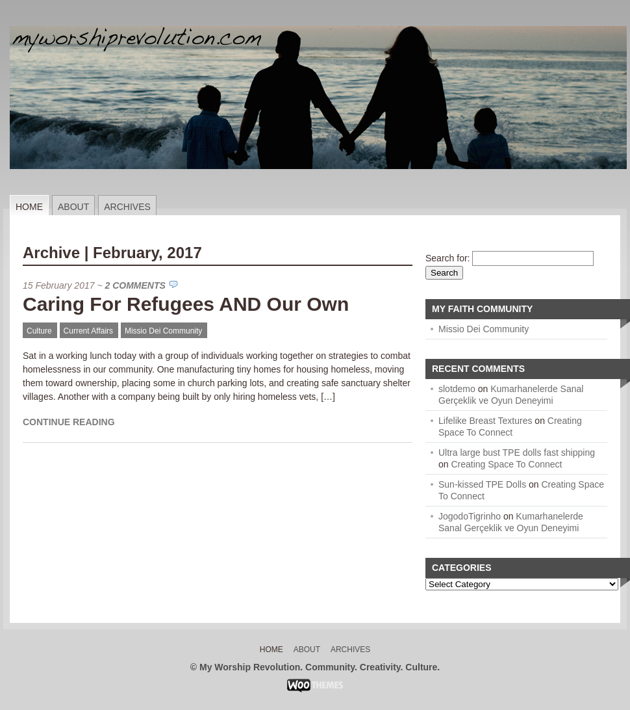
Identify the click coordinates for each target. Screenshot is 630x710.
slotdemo (456, 389)
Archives (127, 207)
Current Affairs (88, 330)
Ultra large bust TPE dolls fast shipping (516, 452)
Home (29, 207)
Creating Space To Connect (506, 464)
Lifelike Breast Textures (485, 420)
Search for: (447, 258)
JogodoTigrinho (469, 516)
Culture (39, 330)
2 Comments (135, 285)
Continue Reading (69, 422)
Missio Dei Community (163, 330)
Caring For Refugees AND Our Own (186, 304)
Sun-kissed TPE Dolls (482, 484)
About (73, 207)
